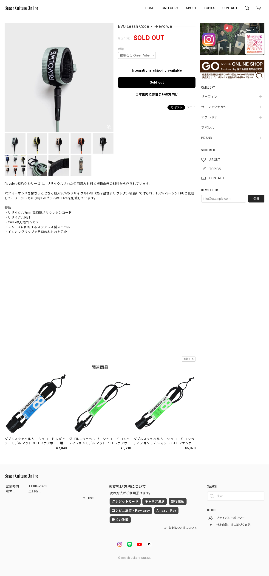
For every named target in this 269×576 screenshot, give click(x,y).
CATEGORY (170, 8)
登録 (256, 198)
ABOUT (191, 8)
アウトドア (209, 117)
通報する (189, 358)
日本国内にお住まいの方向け (156, 94)
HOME (150, 8)
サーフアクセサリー (215, 107)
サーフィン (209, 96)
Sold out (157, 82)
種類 (121, 49)
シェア (191, 107)
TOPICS (209, 8)
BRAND (206, 138)
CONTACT (230, 8)
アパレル (207, 127)
